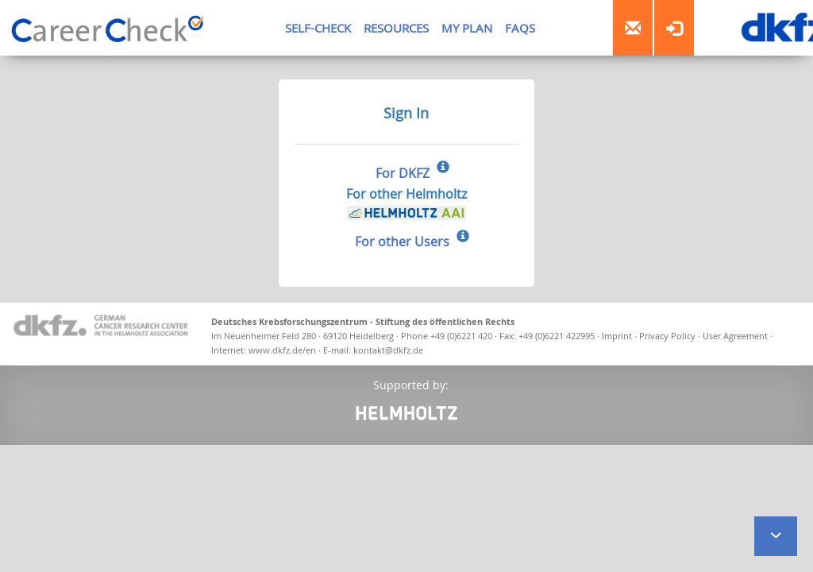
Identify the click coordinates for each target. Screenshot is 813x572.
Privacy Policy (668, 336)
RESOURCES (396, 28)
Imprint (617, 336)
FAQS (520, 28)
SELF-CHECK (318, 28)
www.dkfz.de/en (282, 350)
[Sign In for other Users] (463, 237)
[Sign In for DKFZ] (443, 168)
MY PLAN (466, 28)
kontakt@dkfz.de (388, 350)
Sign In (406, 112)
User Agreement (736, 336)
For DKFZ (403, 173)
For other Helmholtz (406, 203)
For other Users (402, 241)
